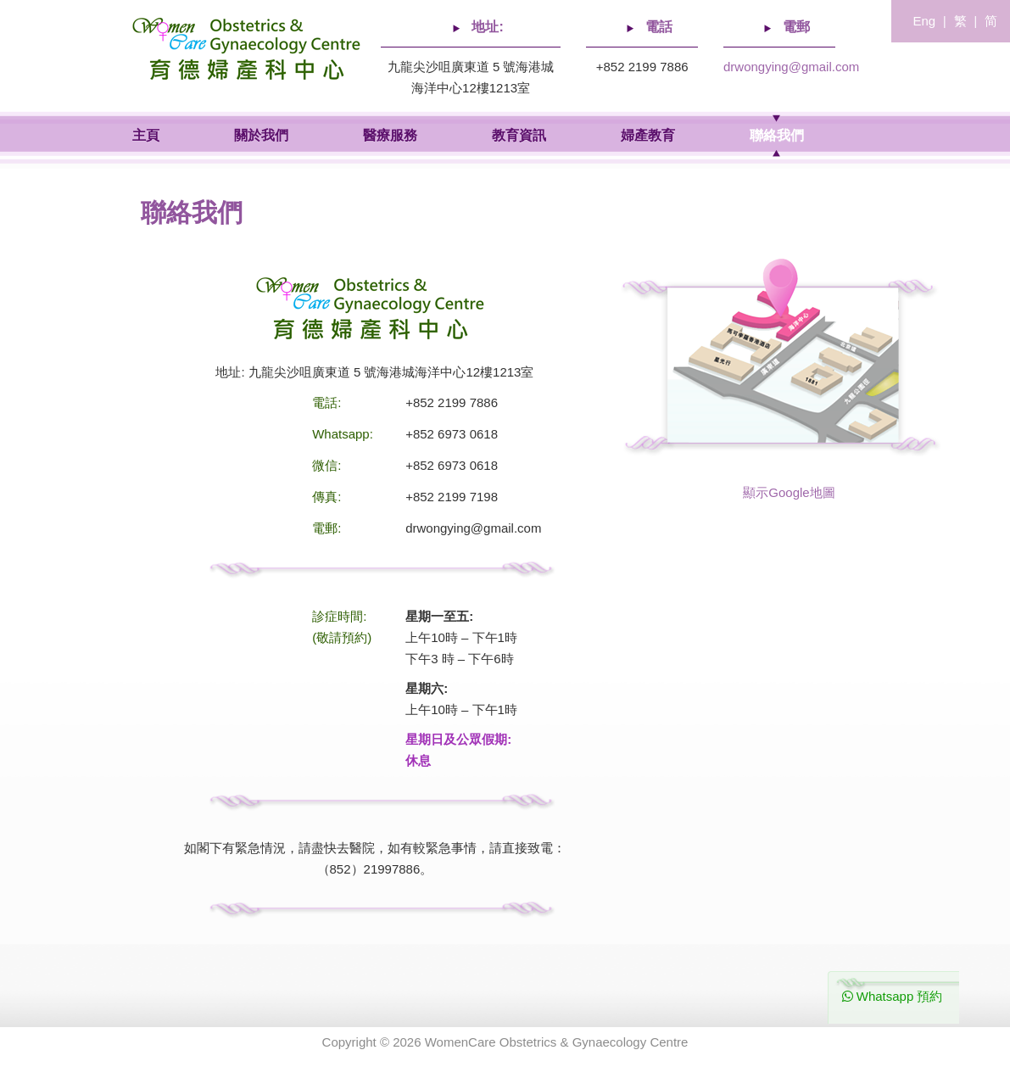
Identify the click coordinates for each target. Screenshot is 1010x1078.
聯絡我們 (777, 135)
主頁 (145, 135)
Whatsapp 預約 (892, 996)
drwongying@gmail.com (791, 66)
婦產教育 (648, 135)
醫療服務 (390, 135)
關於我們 (261, 135)
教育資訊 (519, 135)
